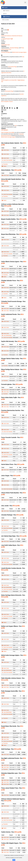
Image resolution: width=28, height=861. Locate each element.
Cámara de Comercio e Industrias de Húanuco (11, 35)
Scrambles (5, 19)
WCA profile (17, 170)
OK (13, 859)
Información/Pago (12, 66)
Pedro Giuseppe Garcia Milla (7, 132)
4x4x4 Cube (5, 158)
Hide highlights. (4, 130)
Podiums (6, 10)
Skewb (4, 166)
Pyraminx (5, 164)
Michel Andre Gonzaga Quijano (19, 52)
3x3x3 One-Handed (7, 160)
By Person (6, 16)
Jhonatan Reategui (14, 47)
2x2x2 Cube (5, 154)
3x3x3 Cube (5, 150)
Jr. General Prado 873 (6, 38)
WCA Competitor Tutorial (7, 101)
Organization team (5, 44)
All (4, 13)
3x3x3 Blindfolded (7, 335)
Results (4, 7)
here (23, 56)
